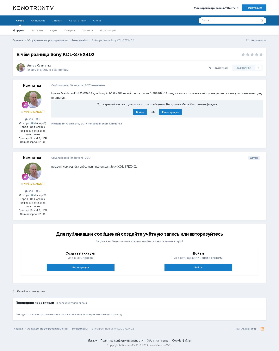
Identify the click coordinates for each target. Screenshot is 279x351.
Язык (92, 340)
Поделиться (218, 67)
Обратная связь (158, 340)
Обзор (20, 22)
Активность (38, 20)
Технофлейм (60, 69)
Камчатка (44, 65)
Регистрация (254, 7)
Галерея (70, 30)
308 (29, 119)
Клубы (54, 30)
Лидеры (57, 20)
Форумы (18, 30)
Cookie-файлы (181, 340)
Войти (140, 112)
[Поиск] (219, 20)
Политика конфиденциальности (122, 340)
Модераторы (108, 30)
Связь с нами (77, 20)
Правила (87, 30)
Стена (97, 20)
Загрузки (37, 30)
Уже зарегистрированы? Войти (216, 7)
